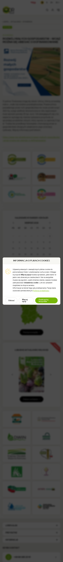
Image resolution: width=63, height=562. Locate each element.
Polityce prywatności (41, 291)
